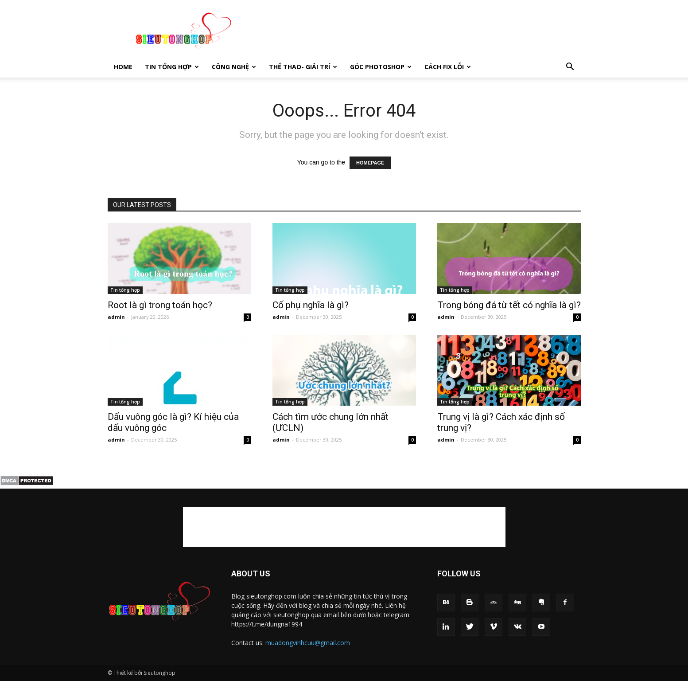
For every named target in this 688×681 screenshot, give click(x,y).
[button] (570, 67)
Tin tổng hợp (172, 67)
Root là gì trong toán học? (160, 305)
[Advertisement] (419, 32)
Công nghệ (234, 67)
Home (123, 67)
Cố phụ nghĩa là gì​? (310, 305)
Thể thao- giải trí (303, 67)
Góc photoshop (381, 67)
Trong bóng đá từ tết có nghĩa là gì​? (509, 305)
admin (116, 316)
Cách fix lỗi (447, 67)
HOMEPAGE (370, 162)
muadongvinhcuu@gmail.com (307, 642)
